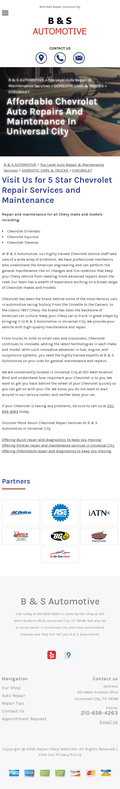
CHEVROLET (19, 91)
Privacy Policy (68, 754)
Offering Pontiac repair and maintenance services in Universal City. (58, 445)
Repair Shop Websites (57, 749)
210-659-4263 (48, 614)
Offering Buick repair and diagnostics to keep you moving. (52, 439)
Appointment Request (24, 718)
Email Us (109, 722)
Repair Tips (13, 703)
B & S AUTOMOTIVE (26, 79)
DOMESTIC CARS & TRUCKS (79, 85)
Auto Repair (13, 695)
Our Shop (11, 687)
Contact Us (13, 711)
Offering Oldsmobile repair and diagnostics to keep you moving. (57, 451)
